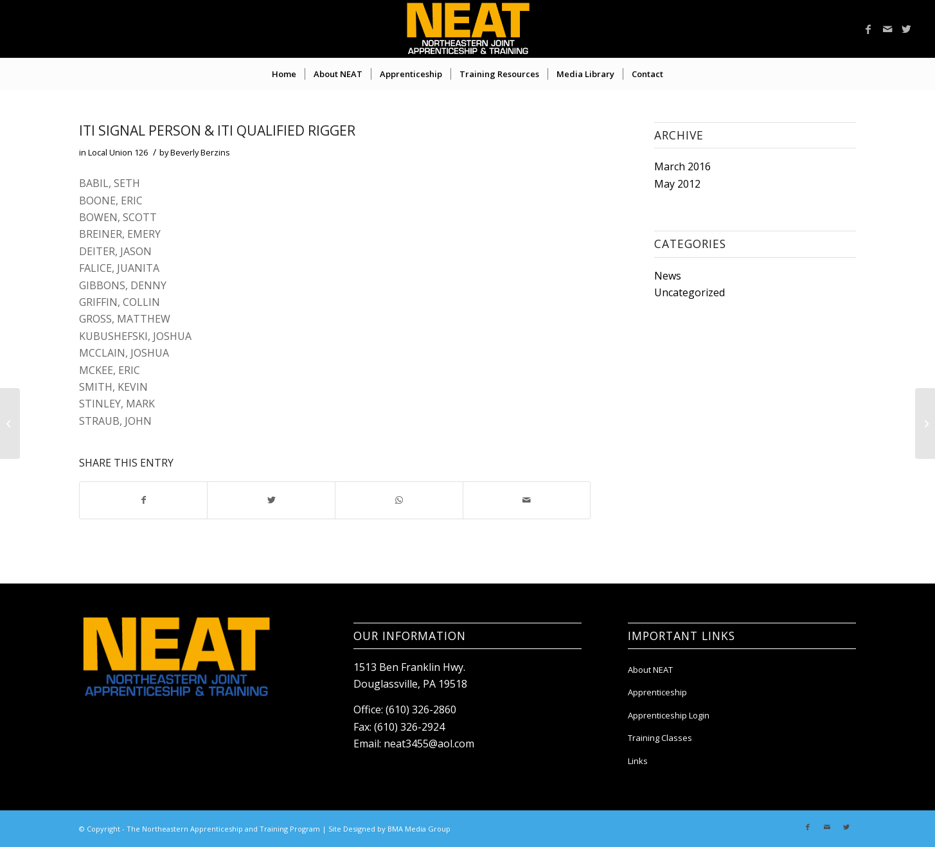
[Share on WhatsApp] (399, 500)
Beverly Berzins (200, 152)
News (667, 276)
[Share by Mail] (527, 500)
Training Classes (660, 738)
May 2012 (677, 184)
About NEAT (650, 669)
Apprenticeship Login (668, 715)
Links (638, 761)
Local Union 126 (118, 152)
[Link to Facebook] (868, 29)
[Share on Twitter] (271, 500)
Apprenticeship (657, 692)
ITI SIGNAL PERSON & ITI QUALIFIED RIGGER (217, 130)
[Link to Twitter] (906, 29)
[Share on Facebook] (144, 500)
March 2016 (682, 166)
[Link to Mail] (887, 29)
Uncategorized (689, 292)
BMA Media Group (418, 829)
